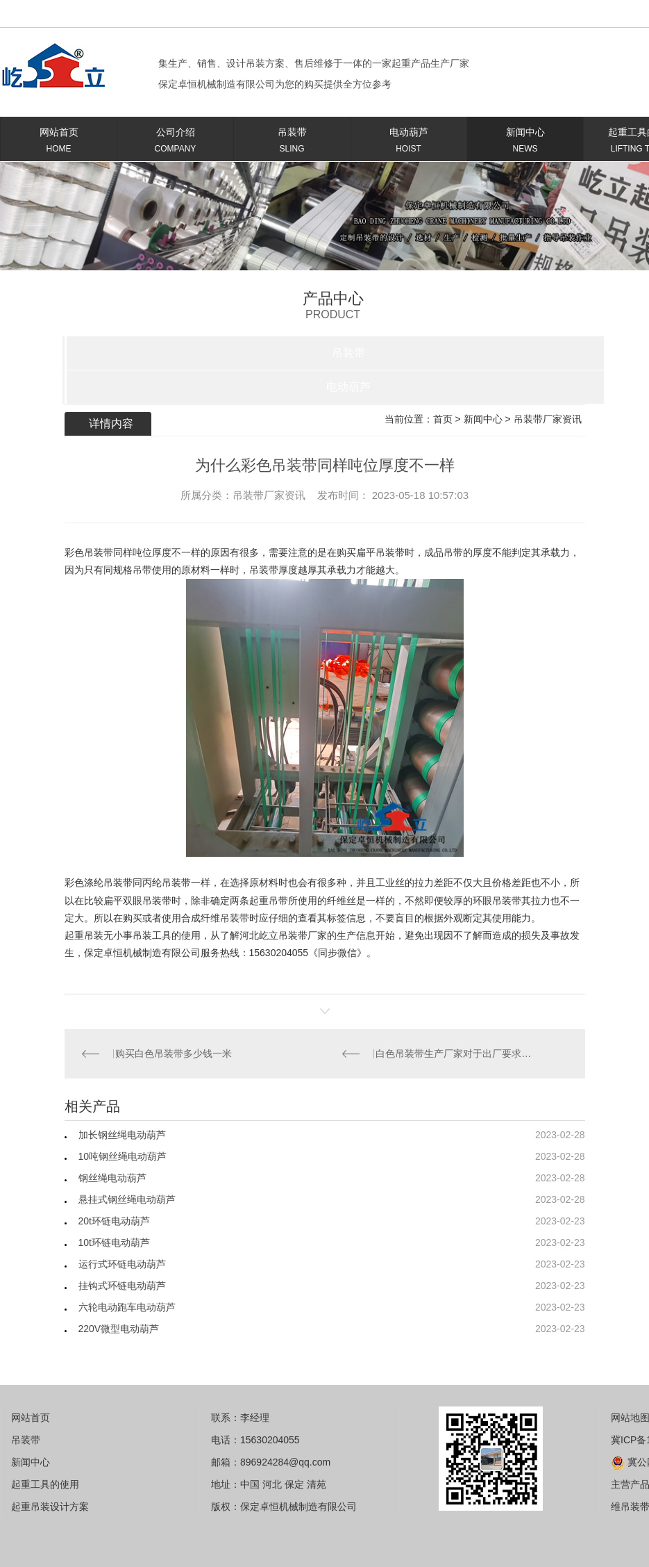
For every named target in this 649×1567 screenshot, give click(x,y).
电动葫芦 (408, 142)
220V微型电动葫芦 (119, 1328)
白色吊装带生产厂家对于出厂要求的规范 (455, 1053)
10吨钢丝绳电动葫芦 (122, 1156)
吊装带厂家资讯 (548, 419)
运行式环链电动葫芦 (122, 1264)
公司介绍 (175, 142)
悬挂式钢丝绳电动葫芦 (127, 1199)
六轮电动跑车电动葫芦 (127, 1307)
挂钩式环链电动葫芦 (122, 1285)
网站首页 (59, 142)
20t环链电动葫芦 (114, 1220)
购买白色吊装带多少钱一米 (173, 1053)
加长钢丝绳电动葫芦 (122, 1134)
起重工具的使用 (45, 1484)
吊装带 (292, 142)
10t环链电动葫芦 (114, 1242)
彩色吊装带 (89, 552)
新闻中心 (525, 142)
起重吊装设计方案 (50, 1506)
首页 (443, 419)
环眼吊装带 (497, 900)
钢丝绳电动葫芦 (112, 1177)
